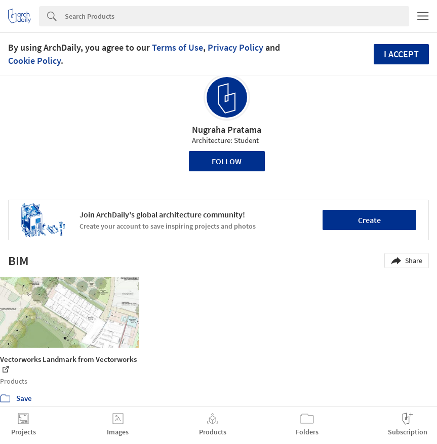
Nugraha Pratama (226, 129)
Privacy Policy (235, 47)
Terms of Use (177, 47)
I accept (401, 54)
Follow (227, 161)
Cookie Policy (34, 60)
